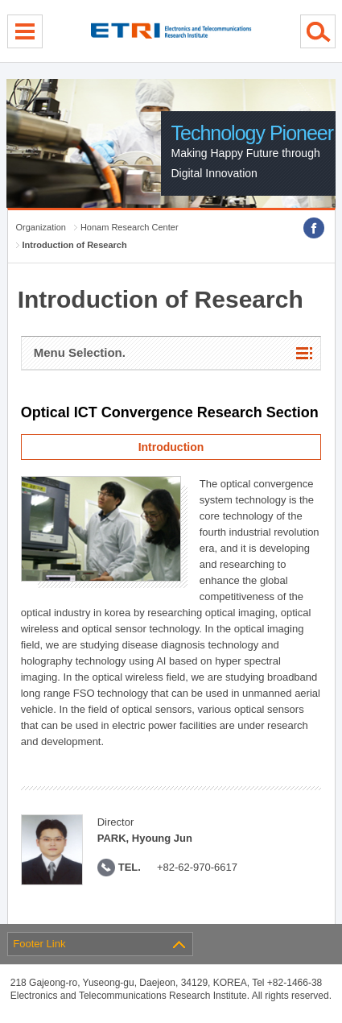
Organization (41, 227)
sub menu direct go (0, 0)
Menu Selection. (80, 352)
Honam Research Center (129, 227)
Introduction (171, 447)
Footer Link (39, 944)
